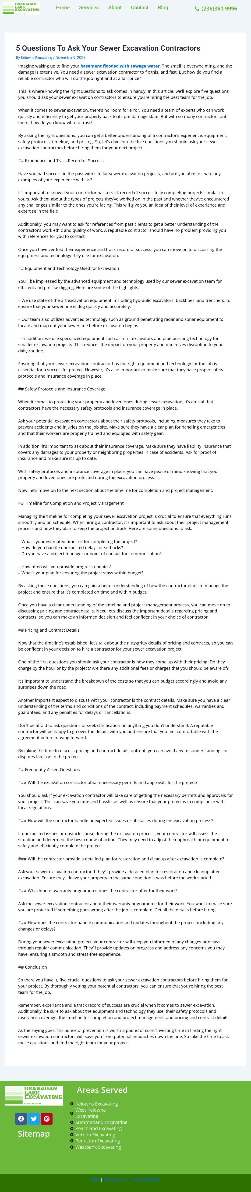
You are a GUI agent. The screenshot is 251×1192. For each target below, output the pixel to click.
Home (63, 8)
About (115, 8)
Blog (163, 8)
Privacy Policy (145, 1179)
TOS (95, 1179)
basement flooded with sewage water (120, 65)
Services (89, 8)
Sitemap (34, 1133)
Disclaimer (115, 1179)
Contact (139, 8)
